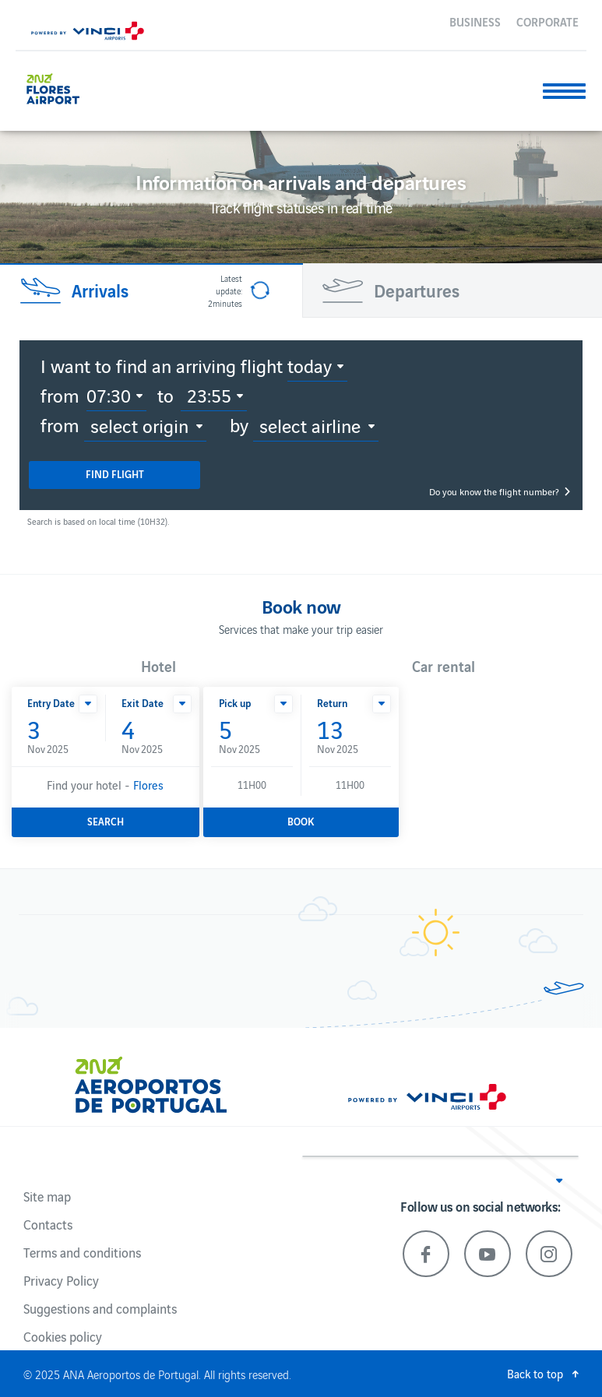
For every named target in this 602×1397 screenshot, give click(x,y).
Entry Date (51, 702)
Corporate (547, 21)
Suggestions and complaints (100, 1308)
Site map (47, 1196)
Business (475, 21)
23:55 (209, 395)
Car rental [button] (443, 666)
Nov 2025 (58, 736)
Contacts (47, 1224)
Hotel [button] (158, 666)
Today (309, 365)
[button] (88, 704)
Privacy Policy (61, 1280)
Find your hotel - (105, 784)
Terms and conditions (82, 1252)
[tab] (151, 290)
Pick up (235, 702)
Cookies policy (62, 1336)
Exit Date (142, 702)
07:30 (108, 395)
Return (332, 702)
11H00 (252, 784)
